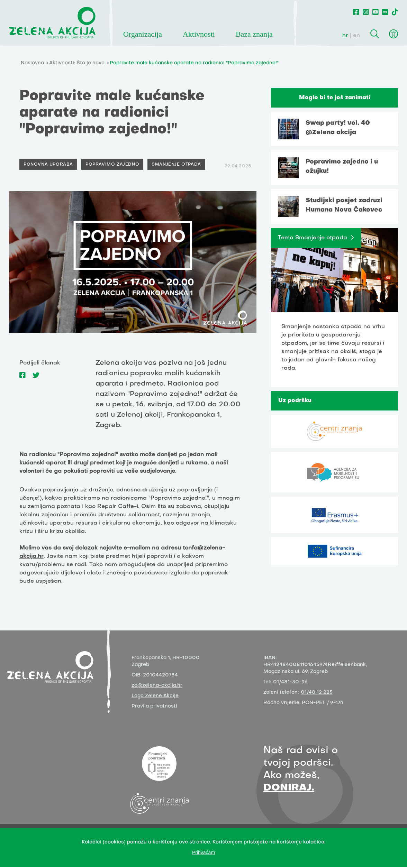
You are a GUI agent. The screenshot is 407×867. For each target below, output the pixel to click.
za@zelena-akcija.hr (157, 685)
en (356, 35)
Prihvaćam (203, 852)
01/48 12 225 (317, 692)
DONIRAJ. (288, 788)
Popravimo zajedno (112, 165)
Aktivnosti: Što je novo (77, 63)
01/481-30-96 (290, 682)
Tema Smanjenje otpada (312, 238)
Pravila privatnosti (154, 706)
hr (345, 35)
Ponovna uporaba (48, 165)
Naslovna (32, 63)
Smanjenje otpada (176, 165)
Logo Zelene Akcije (155, 696)
